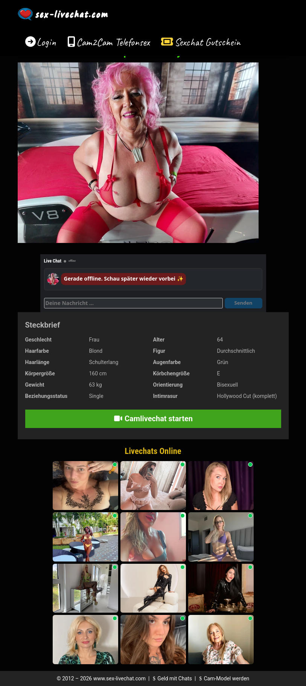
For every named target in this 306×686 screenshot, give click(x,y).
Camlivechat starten (153, 418)
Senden (243, 302)
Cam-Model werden (223, 678)
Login (46, 42)
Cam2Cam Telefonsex (113, 42)
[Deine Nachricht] (133, 303)
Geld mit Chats (171, 678)
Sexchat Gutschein (207, 42)
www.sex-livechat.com (119, 678)
